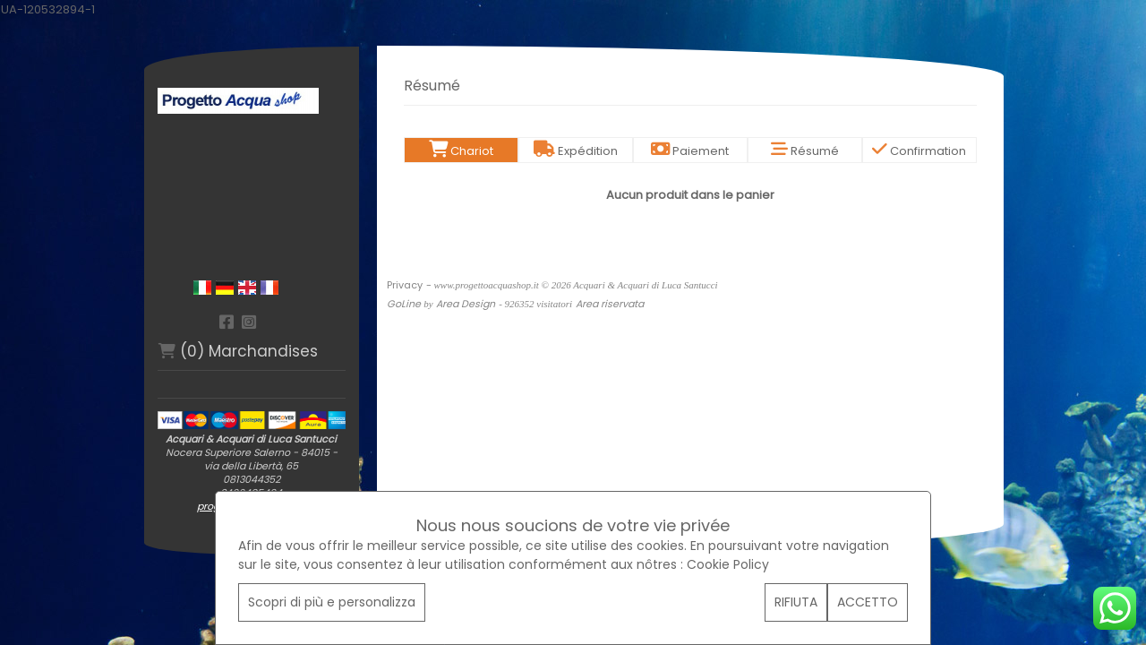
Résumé (805, 150)
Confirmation (919, 150)
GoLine (404, 304)
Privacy (405, 285)
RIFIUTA (795, 602)
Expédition (576, 150)
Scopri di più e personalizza (331, 602)
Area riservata (610, 304)
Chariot (461, 150)
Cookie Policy (728, 564)
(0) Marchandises (238, 351)
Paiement (690, 150)
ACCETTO (867, 602)
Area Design (465, 304)
